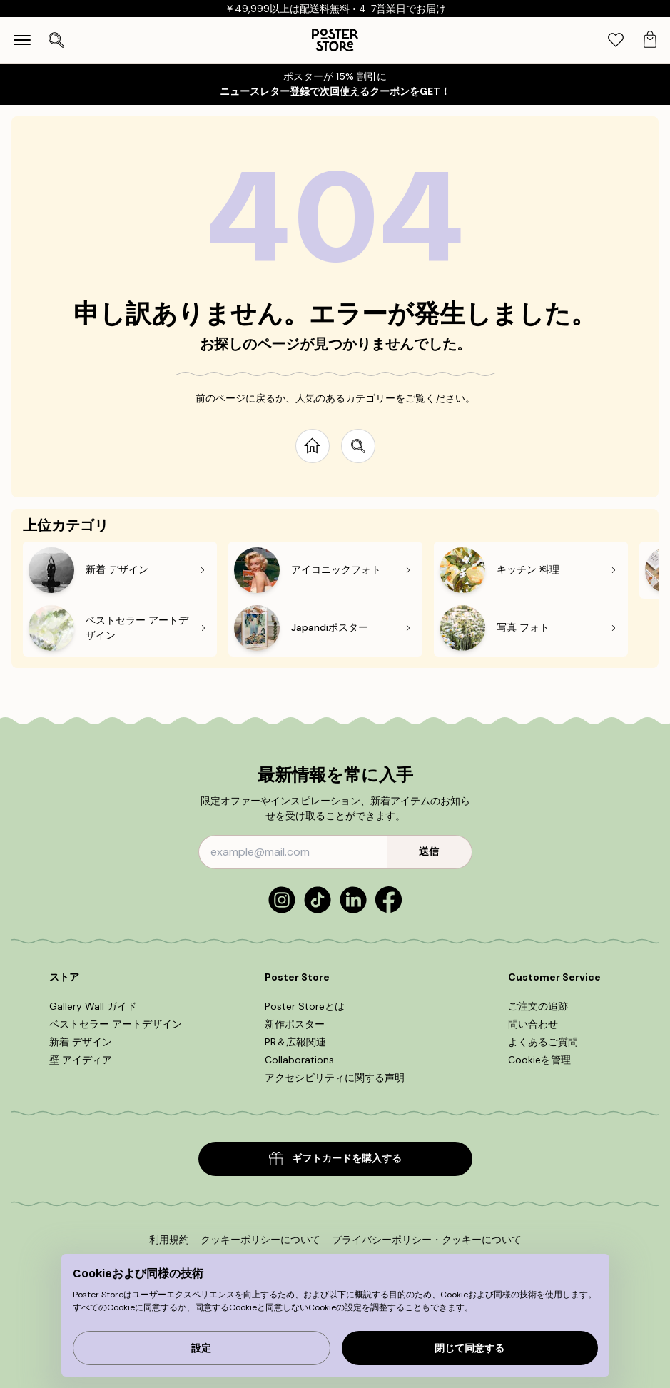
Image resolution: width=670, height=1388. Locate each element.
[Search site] (358, 446)
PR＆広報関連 (295, 1041)
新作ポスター (295, 1024)
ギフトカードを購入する (335, 1158)
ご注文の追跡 (538, 1006)
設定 (201, 1348)
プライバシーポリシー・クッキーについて (427, 1239)
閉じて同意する (469, 1348)
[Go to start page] (312, 446)
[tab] (616, 40)
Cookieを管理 (539, 1059)
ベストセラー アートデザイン (115, 1024)
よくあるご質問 (543, 1041)
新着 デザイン (80, 1041)
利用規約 (169, 1239)
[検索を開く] (56, 40)
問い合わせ (533, 1024)
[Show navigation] (22, 40)
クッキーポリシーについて (260, 1239)
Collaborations (299, 1059)
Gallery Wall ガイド (93, 1006)
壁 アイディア (80, 1059)
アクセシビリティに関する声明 (335, 1077)
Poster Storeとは (305, 1006)
